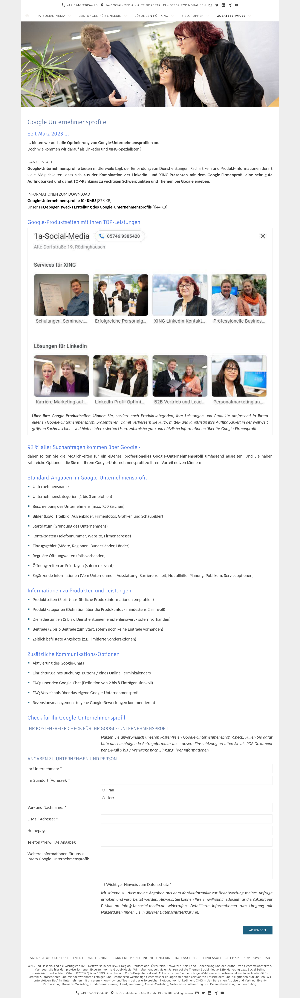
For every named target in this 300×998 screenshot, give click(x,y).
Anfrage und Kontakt (49, 958)
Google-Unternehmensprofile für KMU (62, 200)
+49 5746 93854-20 (80, 5)
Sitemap (232, 958)
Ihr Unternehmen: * (45, 768)
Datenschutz (186, 958)
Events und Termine (90, 958)
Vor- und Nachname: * (47, 807)
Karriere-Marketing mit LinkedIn (141, 958)
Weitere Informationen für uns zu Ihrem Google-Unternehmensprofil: (58, 856)
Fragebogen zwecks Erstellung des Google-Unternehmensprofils (95, 207)
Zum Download (256, 958)
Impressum (211, 958)
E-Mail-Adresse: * (43, 819)
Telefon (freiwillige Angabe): (52, 842)
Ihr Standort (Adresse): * (49, 780)
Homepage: (38, 830)
